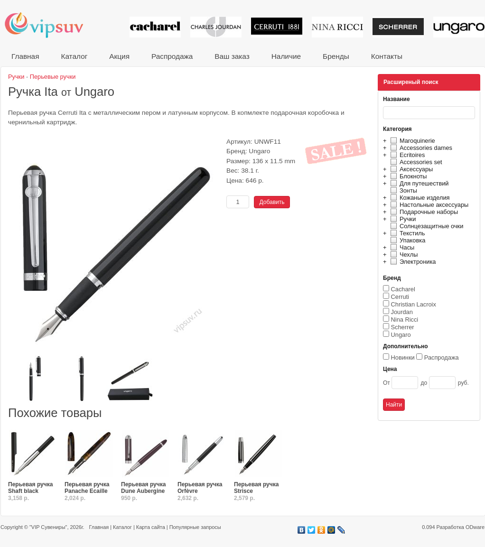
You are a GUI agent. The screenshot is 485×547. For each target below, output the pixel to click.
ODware (475, 527)
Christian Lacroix (413, 304)
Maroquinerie (411, 140)
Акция (119, 56)
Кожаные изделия (418, 197)
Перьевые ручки (53, 76)
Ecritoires (406, 154)
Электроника (412, 261)
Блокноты (407, 176)
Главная (25, 56)
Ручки (402, 219)
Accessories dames (420, 147)
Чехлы (403, 254)
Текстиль (406, 233)
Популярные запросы (195, 527)
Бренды (336, 56)
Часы (401, 247)
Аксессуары (410, 169)
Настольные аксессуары (428, 204)
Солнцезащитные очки (425, 226)
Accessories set (415, 162)
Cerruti (400, 296)
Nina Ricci (405, 319)
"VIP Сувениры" (48, 527)
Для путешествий (418, 183)
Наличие (286, 56)
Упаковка (406, 240)
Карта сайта (150, 527)
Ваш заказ (232, 56)
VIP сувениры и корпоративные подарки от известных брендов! (50, 25)
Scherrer (402, 327)
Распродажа (172, 56)
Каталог (74, 56)
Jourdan (402, 311)
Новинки (403, 357)
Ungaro (401, 334)
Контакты (386, 56)
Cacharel (403, 289)
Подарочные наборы (423, 211)
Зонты (402, 190)
